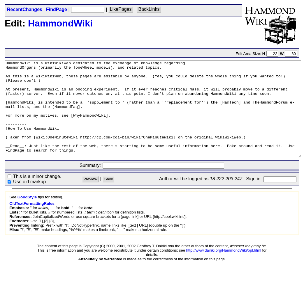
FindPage (56, 9)
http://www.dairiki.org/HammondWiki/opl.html (223, 269)
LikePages (121, 9)
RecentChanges (24, 9)
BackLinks (149, 9)
